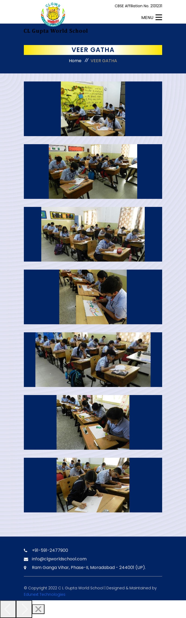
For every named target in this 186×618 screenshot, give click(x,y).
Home (75, 61)
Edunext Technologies (44, 594)
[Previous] (8, 609)
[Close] (38, 609)
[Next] (24, 609)
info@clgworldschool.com (59, 559)
